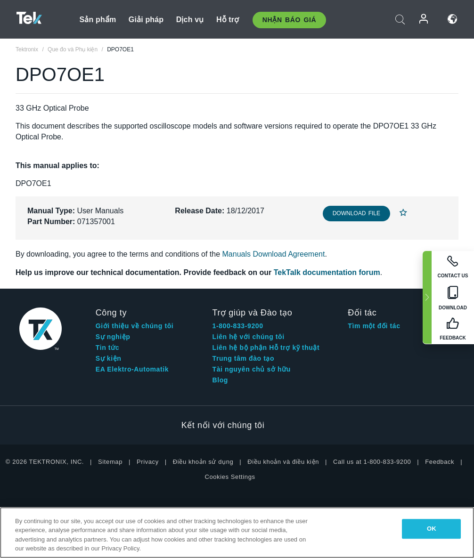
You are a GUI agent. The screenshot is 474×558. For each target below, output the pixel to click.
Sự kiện (109, 358)
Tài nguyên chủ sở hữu (251, 369)
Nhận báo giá (289, 20)
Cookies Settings (229, 476)
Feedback (439, 461)
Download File (356, 213)
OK (431, 528)
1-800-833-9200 (237, 326)
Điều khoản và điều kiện (283, 461)
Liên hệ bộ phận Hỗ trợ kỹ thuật (266, 347)
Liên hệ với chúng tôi (248, 336)
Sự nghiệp (113, 336)
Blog (220, 380)
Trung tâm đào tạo (243, 358)
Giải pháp (146, 20)
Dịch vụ (190, 20)
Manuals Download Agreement (273, 254)
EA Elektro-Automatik (132, 369)
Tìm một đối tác (374, 326)
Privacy (148, 461)
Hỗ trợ (227, 20)
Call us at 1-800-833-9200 (372, 461)
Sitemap (110, 461)
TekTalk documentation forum (327, 272)
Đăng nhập (424, 19)
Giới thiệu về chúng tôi (135, 326)
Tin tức (107, 347)
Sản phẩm (97, 20)
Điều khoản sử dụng (203, 461)
